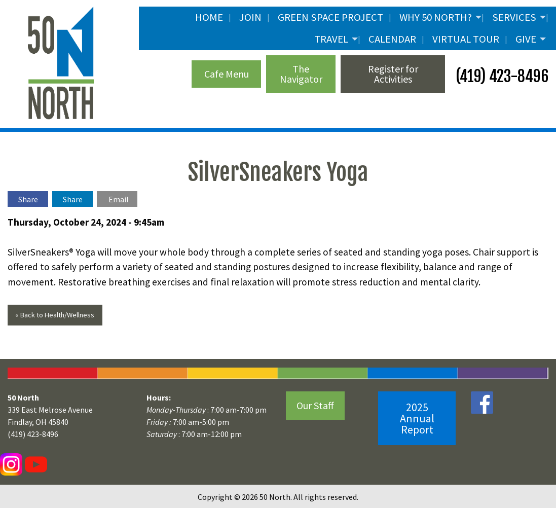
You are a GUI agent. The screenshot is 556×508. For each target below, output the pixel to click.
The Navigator (301, 73)
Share (28, 199)
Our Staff (315, 405)
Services (514, 17)
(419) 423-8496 (500, 76)
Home (209, 17)
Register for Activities (393, 73)
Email (118, 199)
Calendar (392, 39)
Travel (331, 39)
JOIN (250, 17)
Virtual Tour (465, 39)
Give (525, 39)
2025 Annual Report (417, 418)
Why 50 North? (435, 17)
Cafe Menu (226, 73)
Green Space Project (330, 17)
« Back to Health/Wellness (54, 314)
